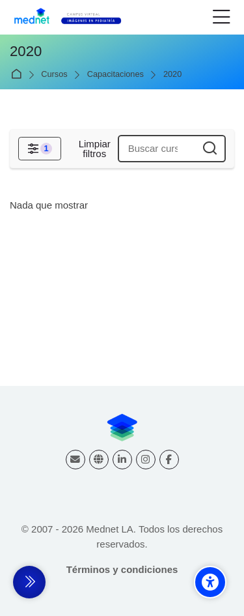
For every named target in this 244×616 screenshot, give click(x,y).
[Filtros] (39, 148)
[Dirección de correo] (75, 459)
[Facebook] (169, 459)
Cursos (54, 74)
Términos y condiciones (122, 569)
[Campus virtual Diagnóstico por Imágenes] (74, 17)
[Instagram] (146, 459)
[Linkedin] (122, 459)
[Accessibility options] (210, 582)
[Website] (99, 459)
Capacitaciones (115, 74)
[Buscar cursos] (209, 149)
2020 (172, 74)
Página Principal (18, 74)
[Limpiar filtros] (94, 148)
